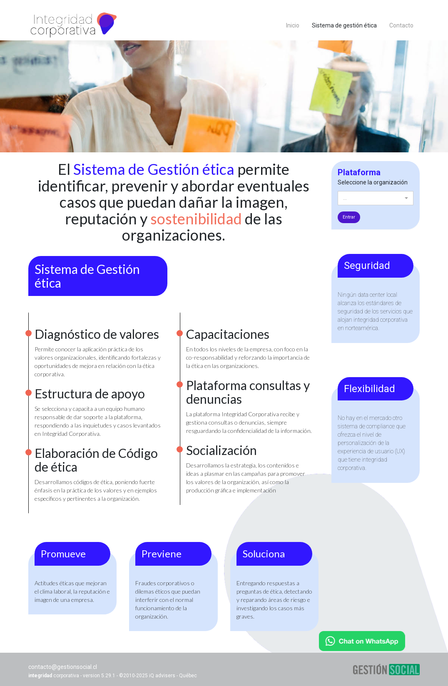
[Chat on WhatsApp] (362, 641)
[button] (376, 198)
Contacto (401, 25)
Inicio (292, 25)
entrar (349, 217)
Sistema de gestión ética (347, 25)
